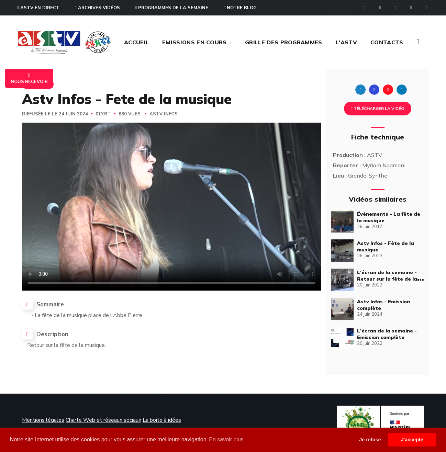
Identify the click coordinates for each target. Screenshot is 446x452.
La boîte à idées (162, 420)
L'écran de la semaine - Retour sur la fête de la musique (387, 279)
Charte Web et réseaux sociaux (103, 420)
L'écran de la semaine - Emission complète (387, 334)
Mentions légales (43, 420)
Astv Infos (163, 114)
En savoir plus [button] (226, 439)
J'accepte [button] (412, 439)
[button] (417, 42)
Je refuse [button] (370, 439)
